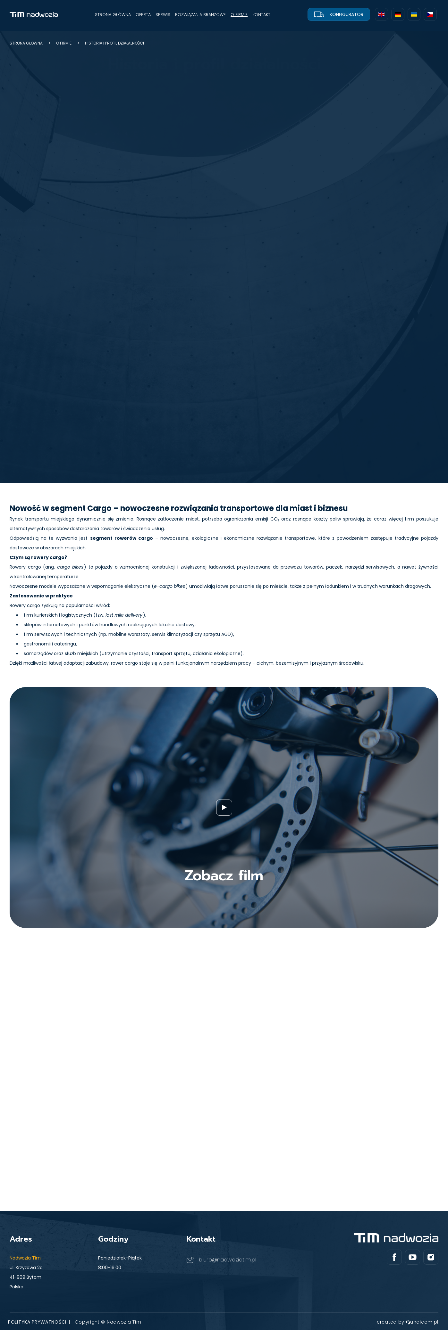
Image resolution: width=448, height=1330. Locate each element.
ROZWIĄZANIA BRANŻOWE (200, 15)
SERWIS (163, 15)
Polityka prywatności (37, 1322)
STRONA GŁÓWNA (113, 15)
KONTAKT (261, 15)
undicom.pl (421, 1322)
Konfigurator (338, 14)
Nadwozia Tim (25, 1258)
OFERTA (143, 15)
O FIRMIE (239, 15)
